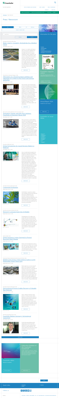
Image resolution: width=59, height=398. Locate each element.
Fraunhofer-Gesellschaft (7, 7)
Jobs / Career (42, 7)
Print (44, 380)
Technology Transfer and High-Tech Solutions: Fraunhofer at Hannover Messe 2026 (17, 114)
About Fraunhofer (25, 12)
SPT (37, 395)
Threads (42, 139)
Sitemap (27, 395)
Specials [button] (32, 27)
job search (24, 395)
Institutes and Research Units (38, 12)
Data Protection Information (50, 395)
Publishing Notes (41, 395)
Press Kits (43, 49)
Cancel (20, 37)
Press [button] (20, 27)
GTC (35, 395)
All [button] (8, 27)
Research (49, 12)
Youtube (42, 142)
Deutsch (53, 9)
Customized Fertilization (10, 187)
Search (55, 2)
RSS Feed (42, 52)
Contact (47, 9)
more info (26, 70)
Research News (43, 48)
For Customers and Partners (30, 7)
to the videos (7, 370)
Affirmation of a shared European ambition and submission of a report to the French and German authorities (18, 78)
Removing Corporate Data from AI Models (16, 212)
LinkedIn (42, 136)
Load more (20, 337)
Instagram (43, 135)
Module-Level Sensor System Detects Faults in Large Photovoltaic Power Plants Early (19, 260)
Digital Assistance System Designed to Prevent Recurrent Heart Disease (17, 238)
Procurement (32, 395)
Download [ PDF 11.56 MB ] (46, 82)
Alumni (23, 386)
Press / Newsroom (51, 7)
